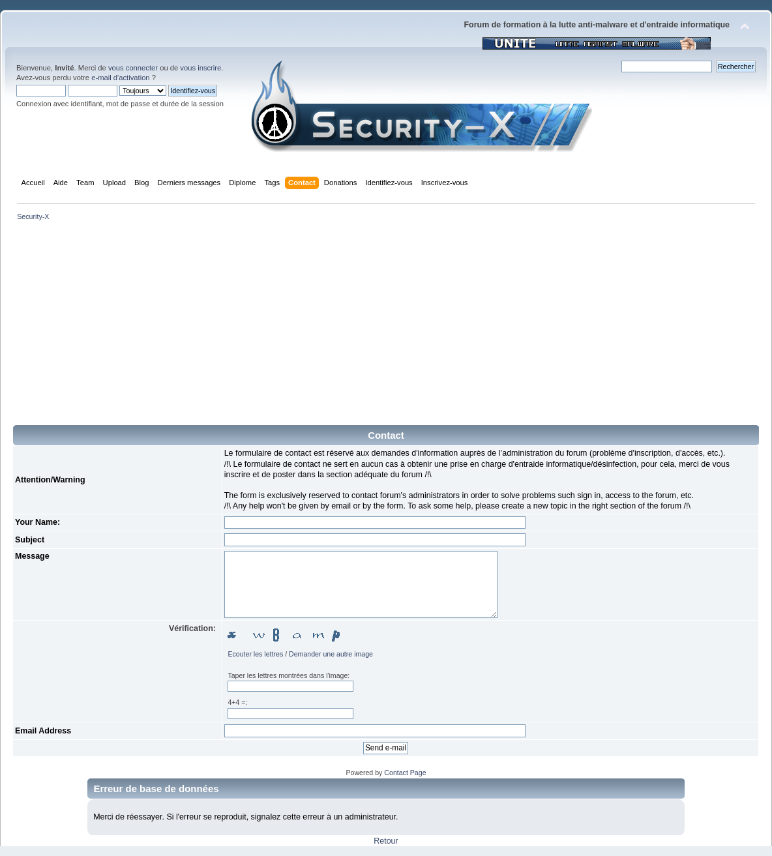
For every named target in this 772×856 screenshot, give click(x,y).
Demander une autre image (331, 654)
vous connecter (133, 68)
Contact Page (405, 772)
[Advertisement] (386, 327)
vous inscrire (200, 68)
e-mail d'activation (120, 77)
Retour (386, 841)
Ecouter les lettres (255, 654)
